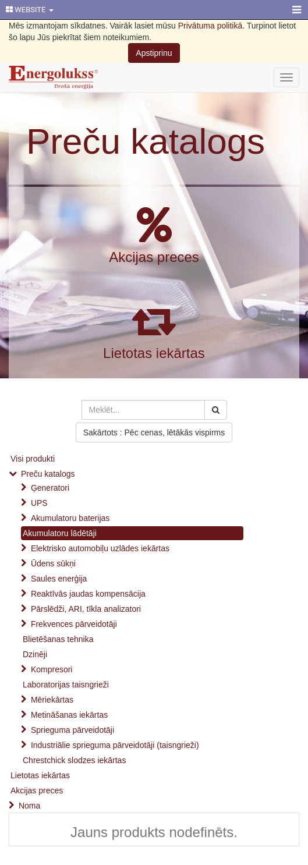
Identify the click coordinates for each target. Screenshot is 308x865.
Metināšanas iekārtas (69, 714)
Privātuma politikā (210, 25)
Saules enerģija (59, 578)
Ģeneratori (50, 487)
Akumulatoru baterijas (70, 518)
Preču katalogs (145, 141)
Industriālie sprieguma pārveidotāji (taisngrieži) (115, 745)
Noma (29, 805)
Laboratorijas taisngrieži (66, 684)
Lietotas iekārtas (154, 353)
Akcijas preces (154, 257)
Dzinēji (35, 654)
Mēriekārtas (52, 699)
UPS (39, 503)
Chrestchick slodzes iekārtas (74, 760)
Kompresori (52, 669)
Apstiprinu (154, 53)
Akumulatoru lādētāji (60, 533)
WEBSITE (30, 9)
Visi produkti (32, 458)
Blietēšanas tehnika (58, 639)
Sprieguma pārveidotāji (72, 730)
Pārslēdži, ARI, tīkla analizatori (86, 609)
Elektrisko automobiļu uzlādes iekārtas (100, 548)
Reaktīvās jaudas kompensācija (88, 593)
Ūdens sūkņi (53, 563)
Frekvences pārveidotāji (74, 624)
